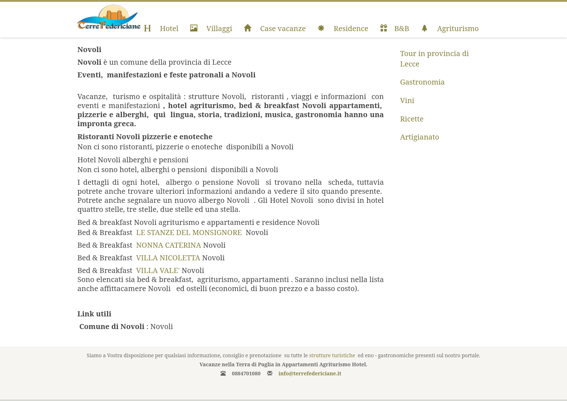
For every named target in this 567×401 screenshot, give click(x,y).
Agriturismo (450, 28)
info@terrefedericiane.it (309, 373)
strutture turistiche (332, 355)
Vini (407, 100)
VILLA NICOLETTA (168, 258)
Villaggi (211, 28)
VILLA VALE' (158, 270)
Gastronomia (422, 82)
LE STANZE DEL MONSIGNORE (190, 232)
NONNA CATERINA (168, 245)
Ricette (412, 119)
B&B (394, 28)
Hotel (161, 28)
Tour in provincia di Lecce (434, 58)
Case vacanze (275, 28)
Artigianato (419, 137)
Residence (342, 28)
